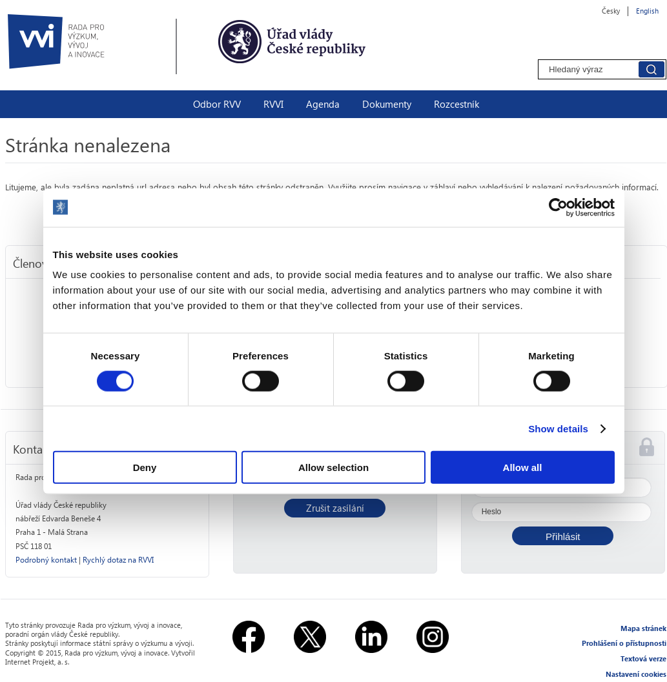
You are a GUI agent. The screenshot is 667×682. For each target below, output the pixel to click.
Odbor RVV (217, 103)
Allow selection (333, 467)
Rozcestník (456, 103)
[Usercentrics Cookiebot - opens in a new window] (558, 207)
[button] (562, 536)
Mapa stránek (643, 628)
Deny (145, 467)
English (647, 10)
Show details (558, 428)
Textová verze (643, 658)
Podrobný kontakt (46, 560)
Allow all (522, 467)
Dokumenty (386, 103)
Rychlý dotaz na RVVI (118, 560)
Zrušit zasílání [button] (335, 507)
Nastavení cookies (636, 674)
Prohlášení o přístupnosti (624, 643)
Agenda (323, 103)
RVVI (273, 103)
